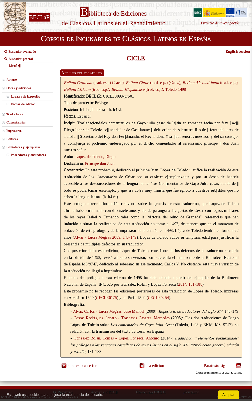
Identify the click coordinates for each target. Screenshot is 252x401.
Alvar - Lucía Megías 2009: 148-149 (105, 237)
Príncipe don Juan (100, 163)
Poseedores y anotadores (28, 155)
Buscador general (18, 59)
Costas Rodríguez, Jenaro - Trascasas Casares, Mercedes (122, 318)
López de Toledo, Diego (95, 156)
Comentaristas (16, 122)
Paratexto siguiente (219, 365)
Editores (12, 139)
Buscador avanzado (20, 51)
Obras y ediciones (18, 88)
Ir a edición (151, 365)
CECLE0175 (106, 298)
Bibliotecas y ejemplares (23, 147)
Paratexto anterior (82, 365)
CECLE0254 (158, 298)
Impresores (14, 130)
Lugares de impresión (25, 96)
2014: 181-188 (190, 284)
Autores (11, 80)
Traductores (14, 114)
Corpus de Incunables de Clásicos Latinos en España (126, 38)
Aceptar (228, 395)
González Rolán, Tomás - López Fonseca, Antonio (116, 338)
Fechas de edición (23, 104)
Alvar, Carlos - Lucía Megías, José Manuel (108, 311)
